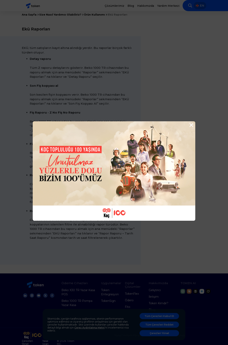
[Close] (191, 125)
